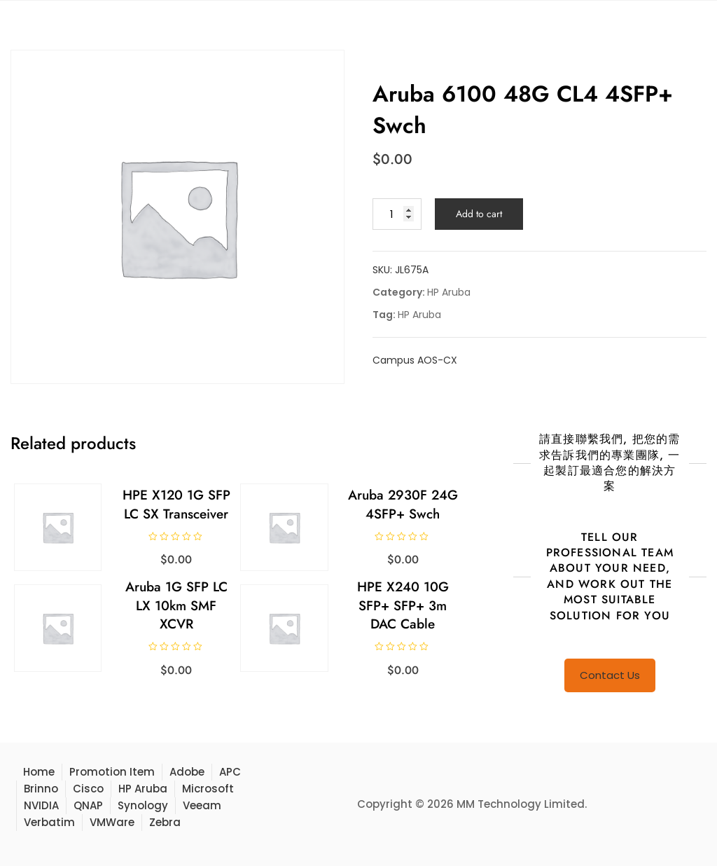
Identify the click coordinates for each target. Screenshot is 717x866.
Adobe (186, 771)
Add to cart (479, 214)
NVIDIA (41, 805)
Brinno (41, 788)
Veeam (202, 805)
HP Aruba (449, 292)
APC (230, 771)
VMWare (112, 822)
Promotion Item (112, 771)
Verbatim (49, 822)
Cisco (88, 788)
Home (39, 771)
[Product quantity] (397, 214)
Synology (143, 805)
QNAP (88, 805)
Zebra (165, 822)
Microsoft (208, 788)
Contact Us (610, 675)
